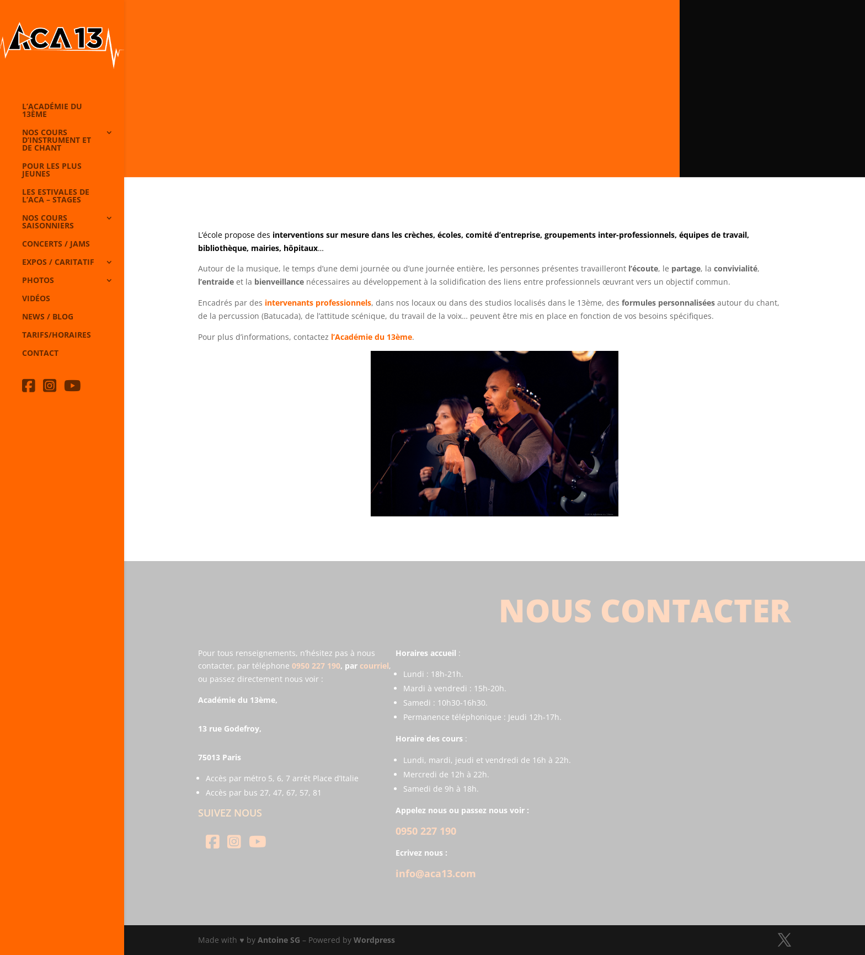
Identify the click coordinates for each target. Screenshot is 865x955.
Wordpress (374, 940)
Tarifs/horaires (56, 335)
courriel (374, 665)
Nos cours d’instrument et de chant (56, 141)
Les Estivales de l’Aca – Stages (55, 196)
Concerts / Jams (56, 244)
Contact (40, 353)
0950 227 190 (316, 665)
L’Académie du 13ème (52, 111)
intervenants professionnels (318, 302)
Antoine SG (279, 940)
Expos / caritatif (58, 262)
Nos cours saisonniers (48, 222)
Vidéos (36, 299)
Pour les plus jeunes (52, 170)
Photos (38, 280)
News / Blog (47, 317)
